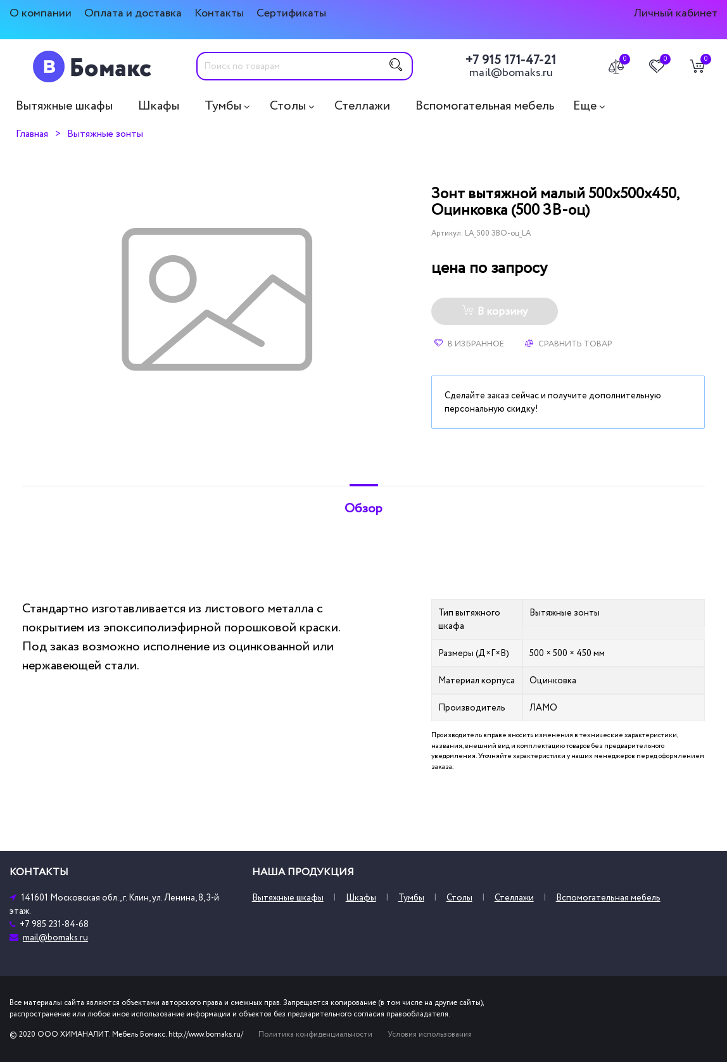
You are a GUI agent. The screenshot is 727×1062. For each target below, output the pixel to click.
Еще (585, 106)
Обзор (363, 508)
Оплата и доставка (133, 13)
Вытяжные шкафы (64, 106)
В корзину (495, 311)
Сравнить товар (568, 344)
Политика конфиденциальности (315, 1034)
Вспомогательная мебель (484, 106)
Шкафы (158, 106)
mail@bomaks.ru (511, 72)
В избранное (469, 344)
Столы (288, 106)
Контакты (219, 13)
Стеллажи (362, 106)
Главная (32, 134)
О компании (40, 13)
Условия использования (430, 1034)
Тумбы (223, 106)
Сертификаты (291, 13)
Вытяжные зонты (105, 134)
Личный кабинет (675, 13)
